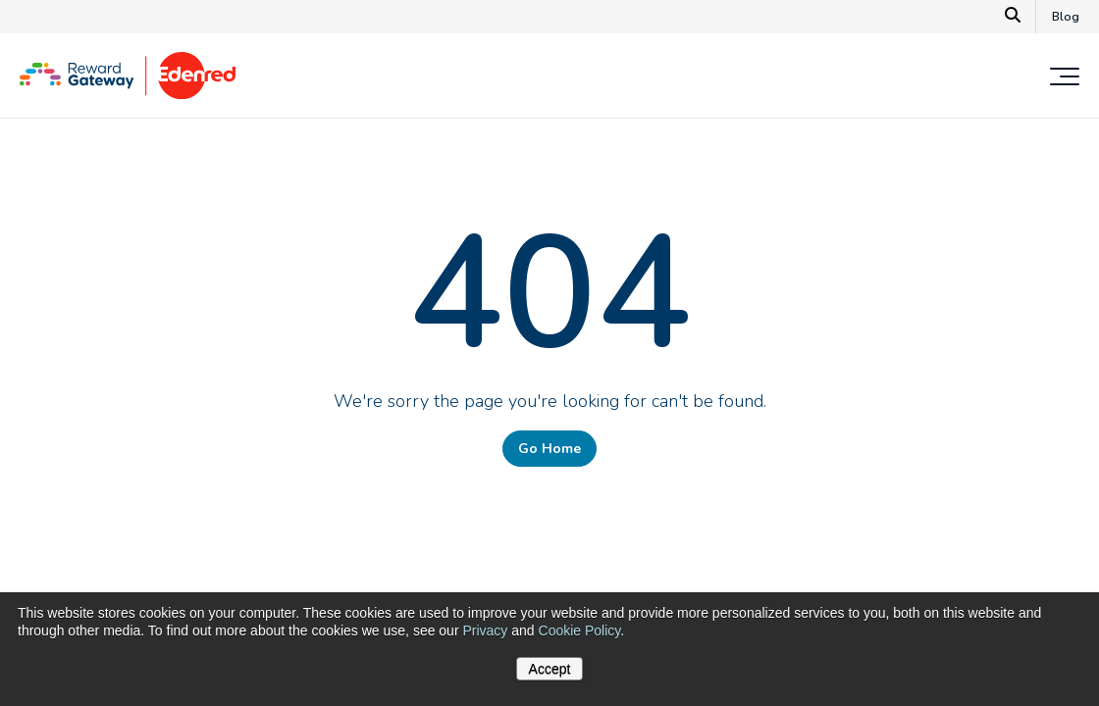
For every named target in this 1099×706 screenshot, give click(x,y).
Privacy (484, 630)
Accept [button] (550, 669)
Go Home (549, 448)
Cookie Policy (580, 630)
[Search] (1013, 16)
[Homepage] (128, 94)
